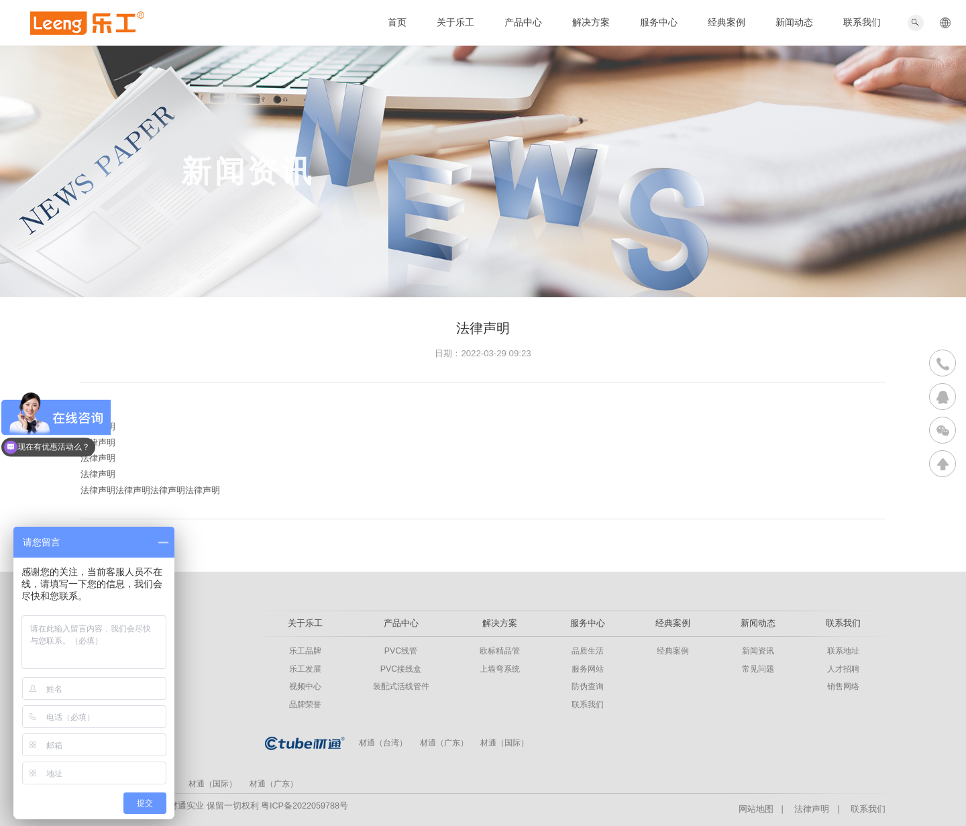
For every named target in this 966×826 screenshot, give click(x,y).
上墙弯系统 (500, 669)
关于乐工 (455, 22)
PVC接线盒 (400, 669)
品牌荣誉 (305, 704)
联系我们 (862, 22)
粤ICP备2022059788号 (304, 806)
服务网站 (588, 669)
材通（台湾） (383, 742)
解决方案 (591, 22)
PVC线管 (400, 651)
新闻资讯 (758, 651)
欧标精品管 (500, 651)
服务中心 (659, 22)
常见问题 (758, 669)
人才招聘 (843, 669)
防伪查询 (588, 686)
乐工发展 (305, 669)
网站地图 (756, 809)
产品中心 (523, 22)
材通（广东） (444, 742)
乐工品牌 (305, 651)
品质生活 (588, 651)
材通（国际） (504, 742)
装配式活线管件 (401, 686)
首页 (397, 22)
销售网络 (843, 686)
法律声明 (811, 809)
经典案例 (726, 22)
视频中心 (305, 686)
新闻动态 (794, 22)
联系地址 (843, 651)
